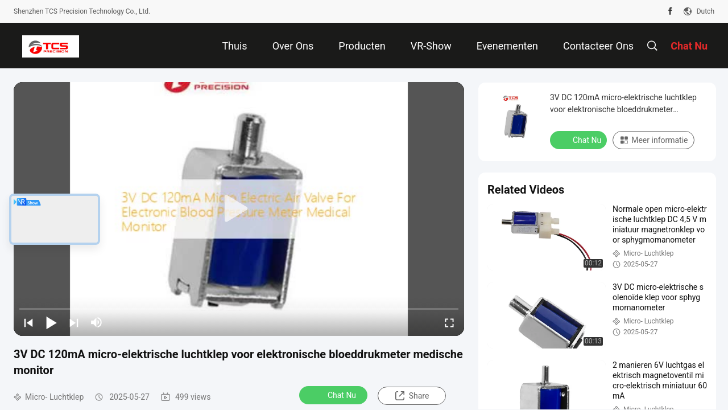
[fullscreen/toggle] (449, 322)
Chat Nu (334, 394)
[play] (239, 209)
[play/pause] (51, 322)
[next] (74, 322)
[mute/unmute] (96, 322)
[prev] (28, 322)
